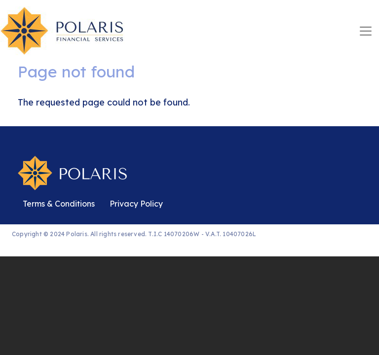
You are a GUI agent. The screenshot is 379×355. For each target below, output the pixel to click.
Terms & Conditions (59, 204)
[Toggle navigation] (365, 31)
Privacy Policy (136, 204)
